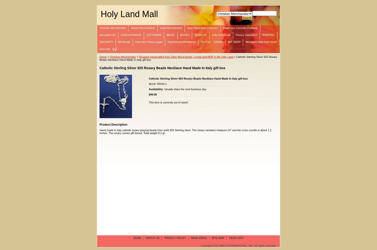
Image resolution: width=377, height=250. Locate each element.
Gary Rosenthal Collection (202, 28)
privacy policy (175, 237)
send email (199, 237)
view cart (105, 48)
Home (103, 56)
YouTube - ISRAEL (212, 42)
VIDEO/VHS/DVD (131, 35)
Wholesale (124, 42)
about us (153, 237)
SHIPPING (268, 35)
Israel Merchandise (171, 28)
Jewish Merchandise (143, 28)
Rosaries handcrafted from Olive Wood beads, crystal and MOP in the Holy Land (186, 56)
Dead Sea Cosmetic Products (240, 28)
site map (218, 237)
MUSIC (170, 35)
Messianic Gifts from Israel (261, 42)
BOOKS (184, 35)
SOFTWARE (153, 35)
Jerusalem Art (108, 35)
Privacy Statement (246, 35)
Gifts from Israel (221, 35)
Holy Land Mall (129, 14)
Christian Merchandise (113, 28)
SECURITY (106, 42)
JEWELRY (201, 35)
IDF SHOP (234, 42)
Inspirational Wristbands (182, 42)
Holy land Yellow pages (149, 42)
